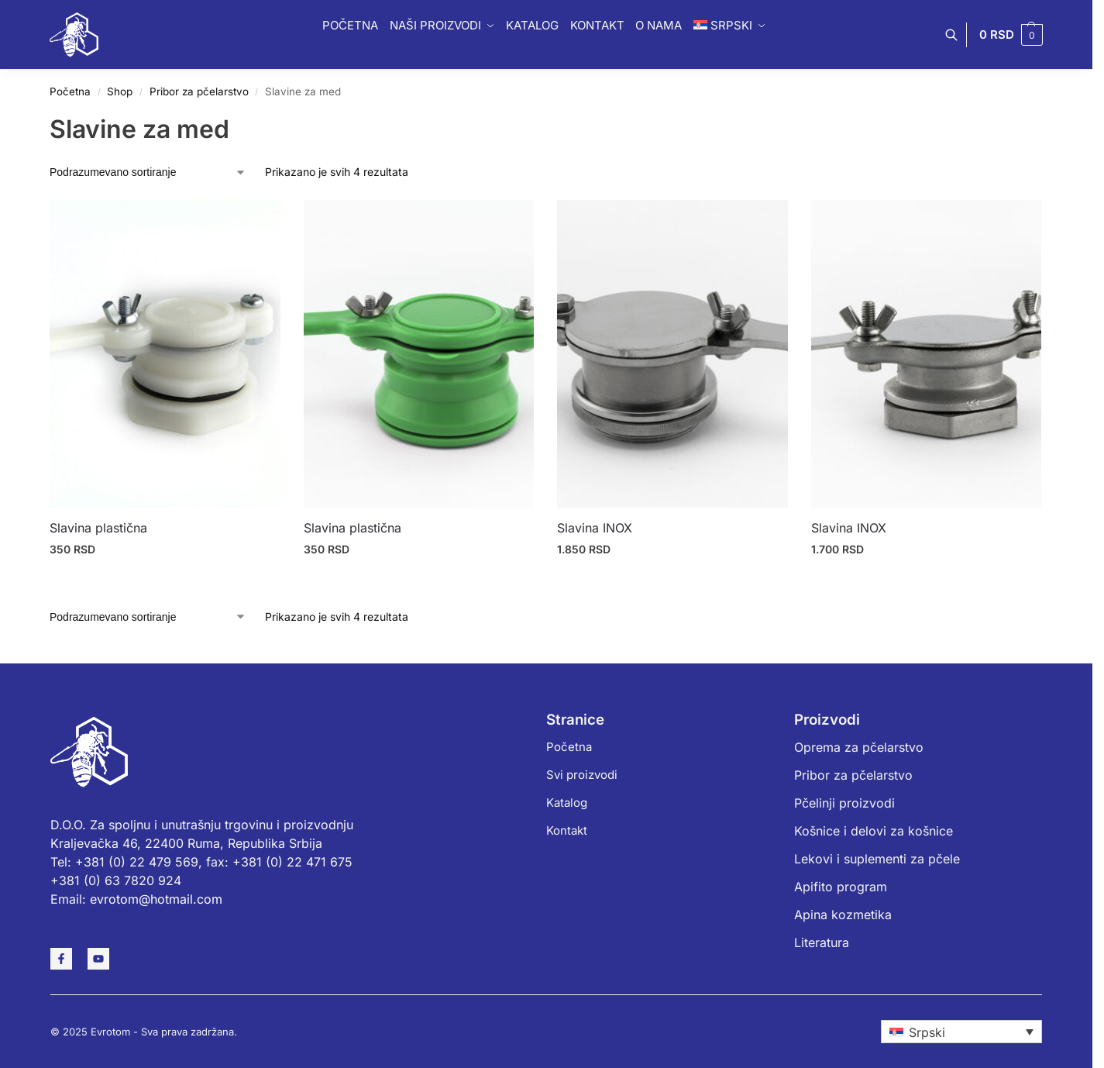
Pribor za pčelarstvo (199, 91)
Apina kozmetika (843, 914)
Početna (70, 91)
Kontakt (566, 830)
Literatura (821, 942)
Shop (119, 91)
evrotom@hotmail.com (156, 899)
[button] (1011, 35)
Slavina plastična (98, 528)
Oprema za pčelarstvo (858, 747)
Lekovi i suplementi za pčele (877, 858)
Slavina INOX (594, 528)
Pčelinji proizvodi (844, 803)
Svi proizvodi (581, 774)
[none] (961, 1031)
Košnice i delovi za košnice (873, 831)
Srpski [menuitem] (927, 1032)
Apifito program (840, 886)
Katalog (566, 802)
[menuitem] (961, 1031)
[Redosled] (148, 172)
